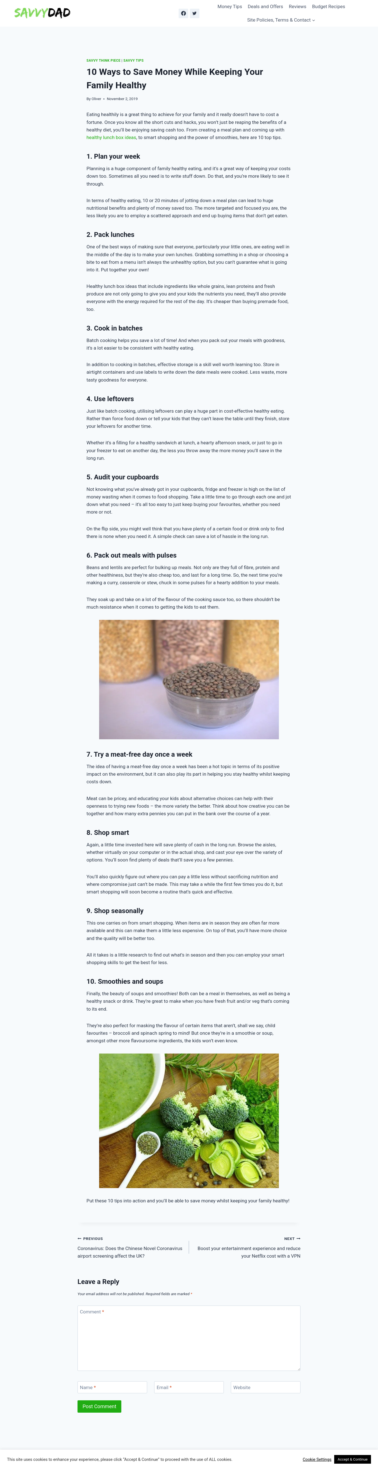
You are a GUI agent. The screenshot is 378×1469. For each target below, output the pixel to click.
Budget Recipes (328, 6)
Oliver (96, 98)
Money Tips (230, 6)
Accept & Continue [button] (353, 1459)
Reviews (297, 6)
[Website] (265, 1387)
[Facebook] (183, 13)
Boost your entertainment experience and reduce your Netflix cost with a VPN (247, 1247)
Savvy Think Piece (103, 61)
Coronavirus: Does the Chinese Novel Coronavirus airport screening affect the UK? (131, 1247)
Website (242, 1387)
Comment (92, 1312)
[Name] (112, 1387)
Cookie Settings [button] (317, 1459)
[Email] (189, 1387)
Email (164, 1387)
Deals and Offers (265, 6)
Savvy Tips (134, 61)
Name (88, 1387)
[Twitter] (194, 13)
